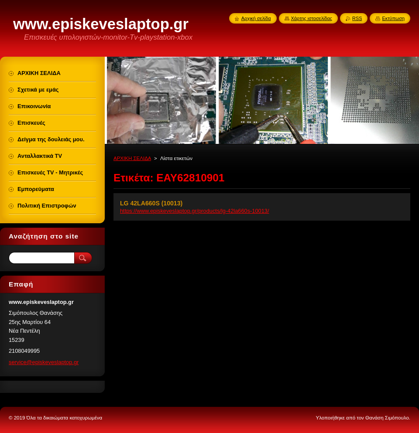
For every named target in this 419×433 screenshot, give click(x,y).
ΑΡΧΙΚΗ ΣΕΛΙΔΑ (132, 158)
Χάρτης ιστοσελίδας (312, 18)
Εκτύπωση (393, 18)
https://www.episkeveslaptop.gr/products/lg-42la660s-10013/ (194, 211)
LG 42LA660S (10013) (151, 203)
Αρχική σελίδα (256, 18)
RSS (357, 18)
